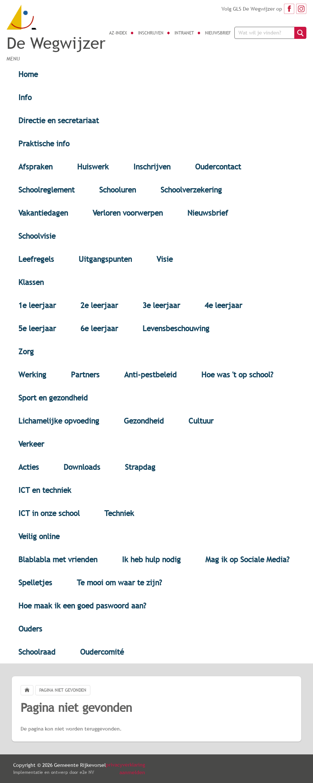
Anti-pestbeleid (150, 375)
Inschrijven (150, 33)
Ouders (30, 629)
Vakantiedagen (43, 213)
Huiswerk (93, 167)
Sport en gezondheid (53, 398)
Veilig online (39, 536)
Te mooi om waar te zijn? (119, 583)
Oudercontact (218, 167)
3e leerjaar (161, 305)
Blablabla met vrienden (57, 559)
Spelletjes (35, 583)
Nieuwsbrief (218, 33)
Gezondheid (144, 421)
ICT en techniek (44, 490)
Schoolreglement (46, 190)
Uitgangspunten (105, 259)
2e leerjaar (99, 305)
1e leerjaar (37, 305)
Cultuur (200, 421)
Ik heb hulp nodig (151, 559)
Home (28, 74)
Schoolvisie (36, 236)
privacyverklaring (125, 764)
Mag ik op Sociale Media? (247, 559)
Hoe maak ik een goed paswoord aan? (82, 606)
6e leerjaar (99, 328)
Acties (28, 467)
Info (25, 97)
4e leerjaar (223, 305)
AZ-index (118, 33)
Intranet (184, 33)
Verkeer (31, 444)
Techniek (119, 513)
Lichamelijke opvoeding (58, 421)
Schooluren (117, 190)
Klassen (31, 282)
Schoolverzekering (191, 190)
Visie (164, 259)
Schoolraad (36, 652)
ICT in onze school (49, 513)
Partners (85, 375)
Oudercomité (102, 652)
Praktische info (43, 144)
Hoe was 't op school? (237, 375)
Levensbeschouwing (176, 328)
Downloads (82, 467)
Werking (32, 375)
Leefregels (36, 259)
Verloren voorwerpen (128, 213)
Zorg (26, 351)
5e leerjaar (37, 328)
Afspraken (35, 167)
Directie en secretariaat (58, 120)
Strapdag (140, 467)
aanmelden (132, 772)
